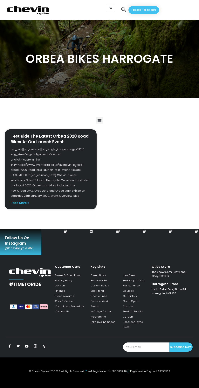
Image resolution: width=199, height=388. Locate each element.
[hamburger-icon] (110, 8)
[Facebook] (10, 346)
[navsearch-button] (123, 10)
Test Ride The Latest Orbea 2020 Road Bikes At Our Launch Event (50, 139)
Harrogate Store (165, 284)
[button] (99, 120)
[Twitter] (18, 346)
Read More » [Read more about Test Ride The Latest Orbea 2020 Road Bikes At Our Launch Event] (20, 203)
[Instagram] (35, 346)
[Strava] (44, 346)
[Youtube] (27, 346)
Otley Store (161, 266)
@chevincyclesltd (19, 248)
